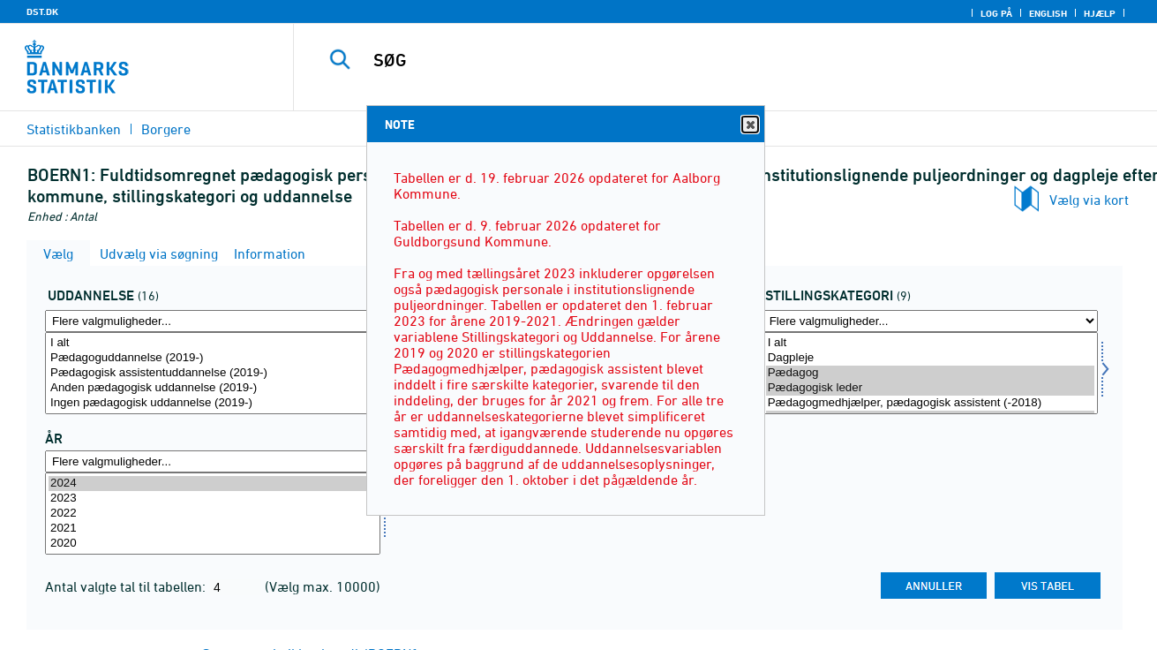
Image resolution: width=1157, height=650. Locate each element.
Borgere (166, 129)
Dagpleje (930, 358)
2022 (213, 513)
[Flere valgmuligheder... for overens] (930, 321)
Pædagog (930, 373)
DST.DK (42, 11)
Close (749, 124)
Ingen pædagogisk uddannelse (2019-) (213, 403)
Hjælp (1100, 13)
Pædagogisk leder (930, 388)
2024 (213, 483)
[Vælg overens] (930, 373)
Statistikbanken (73, 129)
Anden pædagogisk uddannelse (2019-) (213, 388)
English (1048, 13)
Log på (996, 13)
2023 (213, 498)
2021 (213, 528)
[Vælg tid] (212, 513)
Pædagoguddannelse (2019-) (213, 358)
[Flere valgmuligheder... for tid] (212, 461)
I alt (213, 343)
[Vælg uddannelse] (212, 373)
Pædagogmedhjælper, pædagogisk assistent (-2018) (930, 403)
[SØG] (707, 60)
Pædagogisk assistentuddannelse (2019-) (213, 373)
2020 (213, 543)
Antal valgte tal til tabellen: (127, 586)
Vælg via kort (1089, 200)
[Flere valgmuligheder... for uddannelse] (212, 321)
